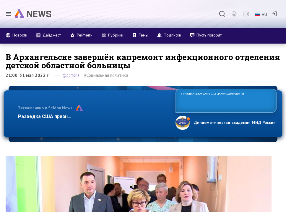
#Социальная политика (106, 75)
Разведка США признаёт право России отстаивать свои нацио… (92, 116)
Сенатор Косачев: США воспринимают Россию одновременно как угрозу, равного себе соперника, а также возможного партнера (225, 100)
